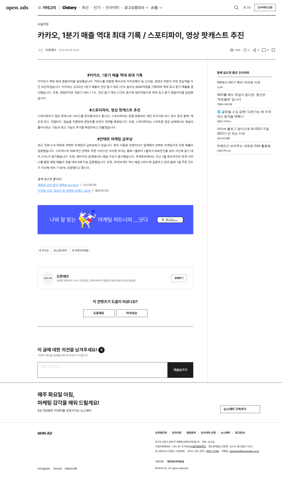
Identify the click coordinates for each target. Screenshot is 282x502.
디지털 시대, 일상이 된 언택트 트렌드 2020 (64, 190)
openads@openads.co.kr (244, 451)
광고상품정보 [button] (134, 7)
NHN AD (45, 433)
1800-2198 (212, 451)
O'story (69, 8)
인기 (97, 7)
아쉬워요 (131, 313)
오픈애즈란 (161, 432)
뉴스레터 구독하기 (240, 409)
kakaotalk (71, 468)
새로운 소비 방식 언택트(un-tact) (58, 185)
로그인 (246, 7)
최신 (85, 7)
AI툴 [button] (154, 7)
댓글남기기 (180, 370)
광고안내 (240, 432)
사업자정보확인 (197, 446)
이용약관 (159, 461)
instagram (44, 468)
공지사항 (176, 432)
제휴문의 (191, 432)
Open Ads (17, 8)
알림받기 (179, 278)
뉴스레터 (225, 432)
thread (57, 468)
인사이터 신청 (265, 7)
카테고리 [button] (47, 7)
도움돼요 (98, 313)
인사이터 (112, 7)
